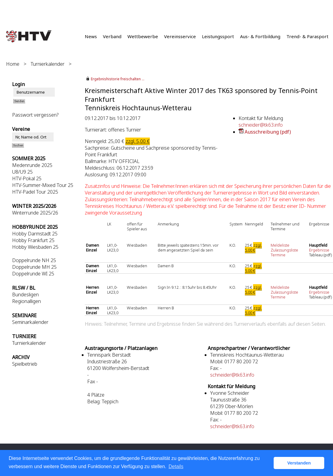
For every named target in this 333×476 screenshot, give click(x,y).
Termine (278, 255)
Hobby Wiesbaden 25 (35, 247)
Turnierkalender (47, 64)
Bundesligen (25, 294)
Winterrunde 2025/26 (35, 212)
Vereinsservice (180, 36)
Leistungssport (218, 36)
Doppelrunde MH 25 (34, 267)
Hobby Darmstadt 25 (35, 233)
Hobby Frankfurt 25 (33, 240)
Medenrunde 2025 (32, 165)
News (91, 36)
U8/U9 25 (22, 171)
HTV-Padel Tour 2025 (35, 191)
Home (12, 64)
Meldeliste (280, 245)
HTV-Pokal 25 (26, 178)
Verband (112, 36)
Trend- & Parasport (307, 36)
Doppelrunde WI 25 (33, 273)
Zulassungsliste (284, 250)
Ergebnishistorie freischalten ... (117, 79)
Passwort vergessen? (35, 115)
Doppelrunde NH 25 (34, 260)
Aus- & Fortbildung (260, 36)
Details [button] (176, 466)
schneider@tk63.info (261, 124)
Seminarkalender (30, 322)
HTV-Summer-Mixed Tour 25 (42, 185)
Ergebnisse (319, 250)
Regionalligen (26, 301)
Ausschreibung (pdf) (268, 131)
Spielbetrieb (24, 364)
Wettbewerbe (142, 36)
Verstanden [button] (299, 463)
